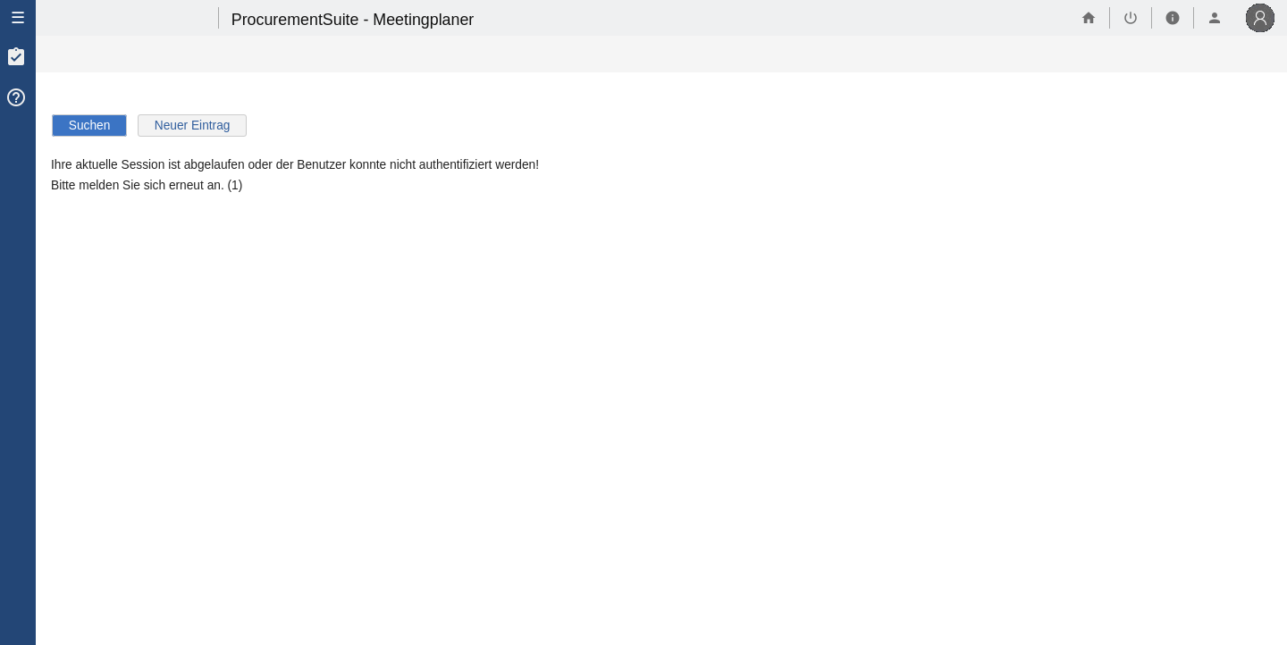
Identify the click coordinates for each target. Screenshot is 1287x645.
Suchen (90, 125)
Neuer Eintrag (193, 125)
